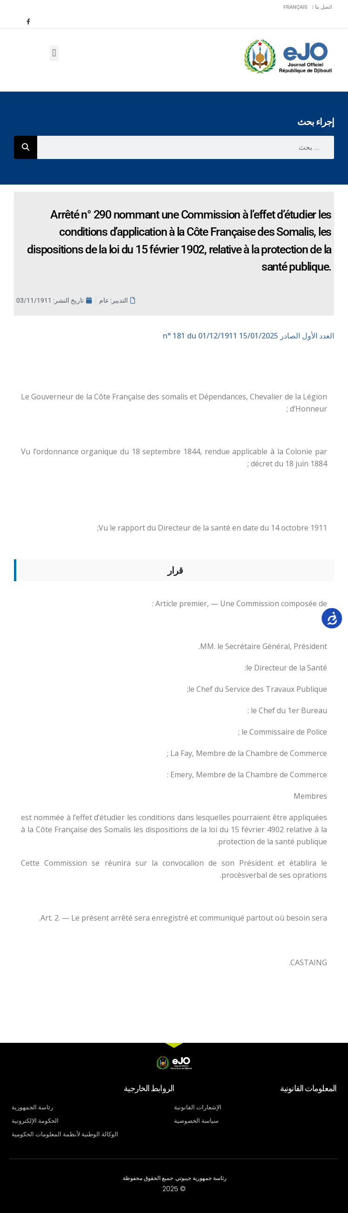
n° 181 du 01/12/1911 (248, 336)
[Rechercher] (25, 147)
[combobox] (185, 147)
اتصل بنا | (322, 7)
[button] (54, 53)
